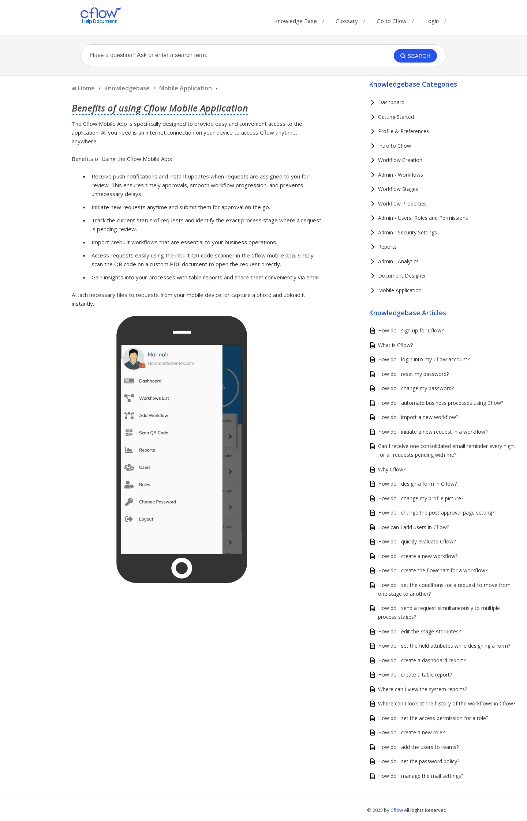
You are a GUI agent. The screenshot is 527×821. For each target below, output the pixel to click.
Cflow (397, 810)
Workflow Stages (398, 188)
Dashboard (391, 102)
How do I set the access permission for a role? (433, 718)
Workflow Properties (402, 203)
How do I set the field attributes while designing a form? (444, 645)
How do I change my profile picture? (420, 498)
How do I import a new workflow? (418, 417)
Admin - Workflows (400, 174)
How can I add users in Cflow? (413, 527)
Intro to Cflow (394, 145)
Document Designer (402, 275)
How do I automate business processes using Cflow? (440, 402)
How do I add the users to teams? (418, 746)
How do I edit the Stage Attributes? (419, 631)
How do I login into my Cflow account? (424, 359)
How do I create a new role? (411, 732)
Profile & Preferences (403, 131)
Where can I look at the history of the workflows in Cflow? (446, 703)
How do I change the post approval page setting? (436, 512)
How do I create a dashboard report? (422, 660)
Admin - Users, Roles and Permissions (423, 217)
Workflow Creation (400, 160)
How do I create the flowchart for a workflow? (432, 570)
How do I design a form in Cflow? (417, 483)
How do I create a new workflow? (417, 556)
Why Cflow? (391, 469)
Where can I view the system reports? (422, 689)
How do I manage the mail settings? (420, 775)
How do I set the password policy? (418, 761)
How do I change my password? (416, 388)
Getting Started (396, 116)
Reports (387, 246)
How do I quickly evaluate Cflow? (417, 541)
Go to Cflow (392, 19)
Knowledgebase (127, 88)
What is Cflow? (395, 345)
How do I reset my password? (413, 373)
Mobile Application (185, 88)
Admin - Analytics (398, 261)
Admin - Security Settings (407, 232)
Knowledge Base (295, 19)
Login (432, 21)
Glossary (347, 19)
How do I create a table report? (415, 674)
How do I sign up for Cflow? (411, 330)
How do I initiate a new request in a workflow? (432, 431)
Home (86, 88)
